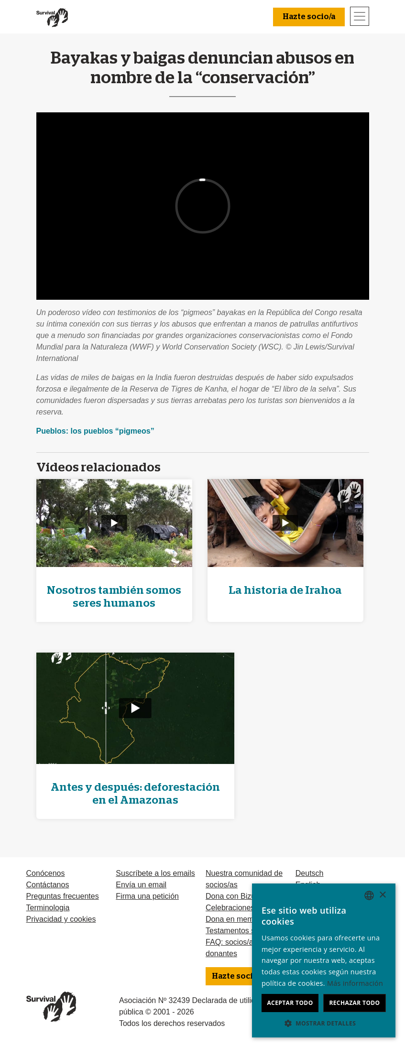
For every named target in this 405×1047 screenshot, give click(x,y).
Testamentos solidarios (245, 931)
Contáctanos (47, 885)
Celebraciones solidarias (247, 908)
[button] (324, 1023)
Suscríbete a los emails (155, 873)
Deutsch (310, 873)
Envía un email (141, 885)
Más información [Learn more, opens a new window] (355, 983)
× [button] (382, 895)
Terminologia (48, 908)
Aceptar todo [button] (290, 1003)
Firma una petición (147, 896)
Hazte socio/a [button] (309, 17)
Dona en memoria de (241, 919)
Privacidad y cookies (61, 919)
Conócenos (45, 873)
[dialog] (323, 960)
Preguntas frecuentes (62, 896)
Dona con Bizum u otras (246, 896)
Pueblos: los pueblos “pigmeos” (95, 431)
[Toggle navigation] (359, 16)
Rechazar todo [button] (354, 1003)
